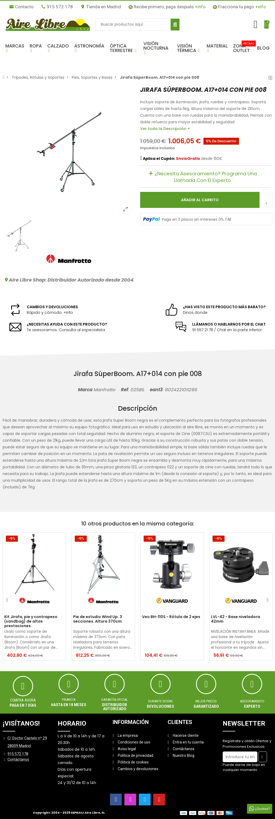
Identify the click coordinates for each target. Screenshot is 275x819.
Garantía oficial (114, 700)
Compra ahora (23, 700)
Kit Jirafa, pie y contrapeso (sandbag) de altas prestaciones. (30, 621)
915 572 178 (57, 6)
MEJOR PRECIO (206, 701)
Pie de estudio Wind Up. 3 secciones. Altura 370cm (97, 619)
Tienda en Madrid (100, 6)
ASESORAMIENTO (252, 701)
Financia (68, 700)
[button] (15, 48)
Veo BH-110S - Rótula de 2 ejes (171, 617)
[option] (69, 152)
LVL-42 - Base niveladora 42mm (235, 619)
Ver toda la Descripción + (165, 128)
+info (200, 6)
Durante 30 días (160, 701)
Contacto (21, 6)
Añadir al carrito (200, 200)
